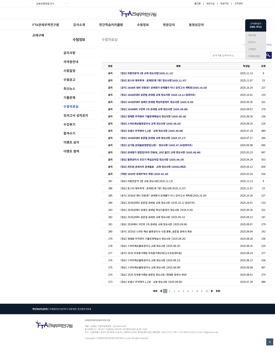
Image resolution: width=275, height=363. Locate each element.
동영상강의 (196, 24)
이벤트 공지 (71, 142)
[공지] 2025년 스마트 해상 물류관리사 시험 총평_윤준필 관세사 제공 (156, 231)
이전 (160, 291)
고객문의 (252, 49)
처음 (155, 291)
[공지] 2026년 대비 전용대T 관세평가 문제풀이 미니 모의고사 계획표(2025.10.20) (163, 87)
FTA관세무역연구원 (45, 24)
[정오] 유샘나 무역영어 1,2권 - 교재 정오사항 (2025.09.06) (151, 130)
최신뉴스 (69, 88)
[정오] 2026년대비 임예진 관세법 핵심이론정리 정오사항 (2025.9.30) (156, 102)
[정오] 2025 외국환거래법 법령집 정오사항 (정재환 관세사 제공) (153, 274)
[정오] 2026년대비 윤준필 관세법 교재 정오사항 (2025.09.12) (152, 217)
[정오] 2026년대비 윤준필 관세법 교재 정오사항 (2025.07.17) (153, 138)
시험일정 (69, 70)
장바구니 (252, 42)
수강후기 (69, 124)
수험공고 (69, 79)
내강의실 (210, 3)
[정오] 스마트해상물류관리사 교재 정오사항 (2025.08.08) (150, 267)
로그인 (197, 3)
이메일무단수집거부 (58, 308)
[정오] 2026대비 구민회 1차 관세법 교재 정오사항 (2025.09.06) (154, 109)
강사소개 (79, 24)
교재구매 (38, 35)
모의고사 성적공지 (75, 115)
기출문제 (69, 97)
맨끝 (218, 291)
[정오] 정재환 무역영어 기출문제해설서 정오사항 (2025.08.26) (153, 116)
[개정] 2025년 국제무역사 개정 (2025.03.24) (144, 174)
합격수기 (69, 133)
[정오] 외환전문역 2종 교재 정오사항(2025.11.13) (146, 73)
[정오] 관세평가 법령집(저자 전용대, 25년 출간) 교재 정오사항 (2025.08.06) (160, 152)
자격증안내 (70, 61)
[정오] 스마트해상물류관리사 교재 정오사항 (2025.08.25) (150, 123)
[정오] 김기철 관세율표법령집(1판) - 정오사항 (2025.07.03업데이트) (156, 145)
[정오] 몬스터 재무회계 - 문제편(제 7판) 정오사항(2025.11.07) (153, 80)
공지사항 (69, 52)
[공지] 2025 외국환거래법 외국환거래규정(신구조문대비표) (151, 253)
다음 (212, 291)
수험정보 (143, 24)
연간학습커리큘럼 (111, 24)
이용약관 (72, 308)
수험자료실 (70, 106)
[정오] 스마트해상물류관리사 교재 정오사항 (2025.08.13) (150, 260)
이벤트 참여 (71, 151)
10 (207, 291)
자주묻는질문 (254, 56)
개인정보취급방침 (40, 308)
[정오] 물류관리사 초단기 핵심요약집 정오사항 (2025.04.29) (152, 159)
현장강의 (169, 24)
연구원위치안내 (84, 308)
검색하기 (268, 55)
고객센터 (238, 3)
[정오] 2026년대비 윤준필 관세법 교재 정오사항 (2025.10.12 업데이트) (157, 94)
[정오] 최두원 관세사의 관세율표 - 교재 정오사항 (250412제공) (153, 166)
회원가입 (224, 3)
